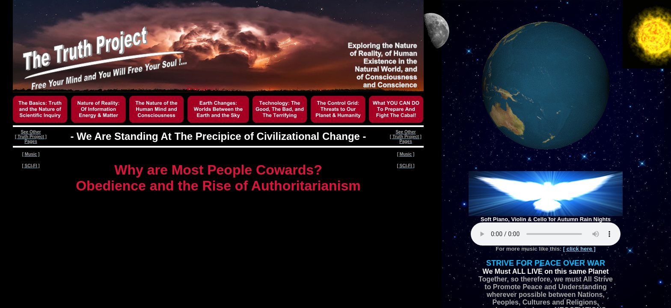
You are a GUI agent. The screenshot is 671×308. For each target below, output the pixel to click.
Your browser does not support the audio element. (546, 234)
